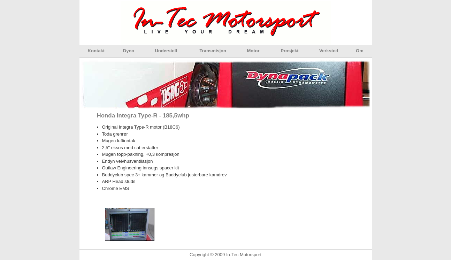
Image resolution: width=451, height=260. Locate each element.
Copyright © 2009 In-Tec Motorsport (225, 254)
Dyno (129, 50)
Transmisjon (212, 50)
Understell (166, 50)
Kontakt (96, 50)
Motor (253, 50)
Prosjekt (289, 50)
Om (360, 50)
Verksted (328, 50)
